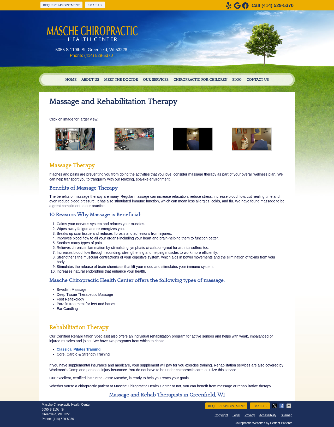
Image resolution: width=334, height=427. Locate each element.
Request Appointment (61, 5)
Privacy (249, 415)
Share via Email (289, 406)
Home (70, 80)
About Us (90, 80)
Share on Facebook (282, 406)
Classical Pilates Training (78, 349)
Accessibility (267, 415)
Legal (236, 415)
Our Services (156, 80)
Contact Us (258, 80)
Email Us (95, 5)
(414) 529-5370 (277, 5)
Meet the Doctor (121, 80)
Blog (237, 80)
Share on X (275, 406)
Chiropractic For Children (200, 80)
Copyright (221, 415)
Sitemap (286, 415)
